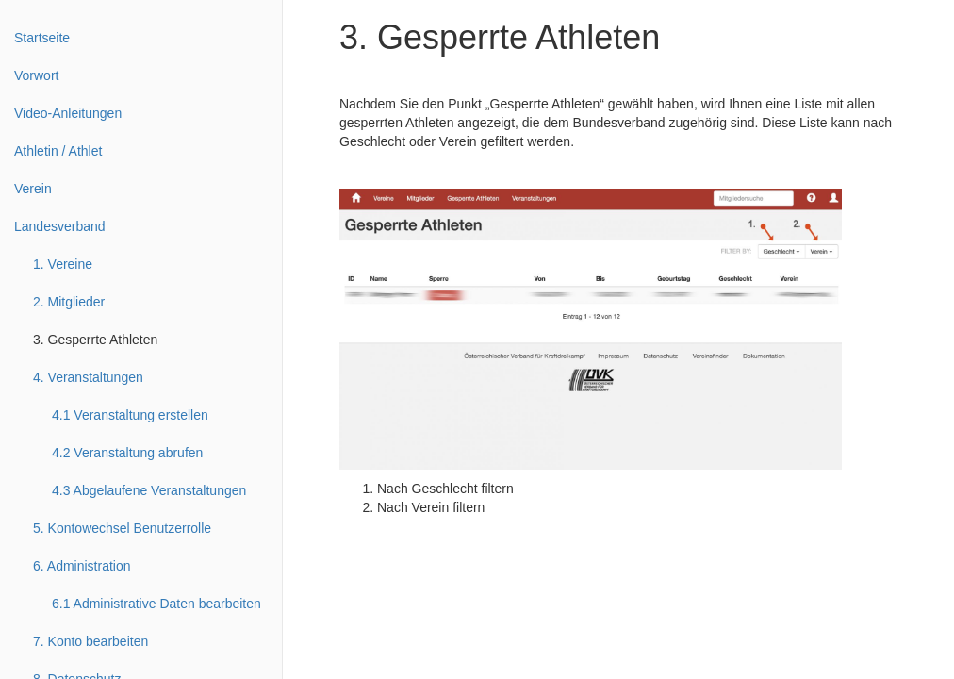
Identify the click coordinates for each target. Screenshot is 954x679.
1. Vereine (62, 264)
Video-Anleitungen (68, 113)
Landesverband (60, 226)
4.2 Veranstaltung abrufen (127, 452)
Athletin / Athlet (58, 150)
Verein (33, 188)
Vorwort (36, 75)
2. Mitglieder (69, 301)
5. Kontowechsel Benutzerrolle (122, 528)
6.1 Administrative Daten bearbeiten (156, 603)
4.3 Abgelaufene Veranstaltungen (149, 490)
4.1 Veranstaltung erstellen (130, 414)
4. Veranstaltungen (88, 377)
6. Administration (82, 565)
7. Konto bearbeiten (90, 641)
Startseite (42, 37)
